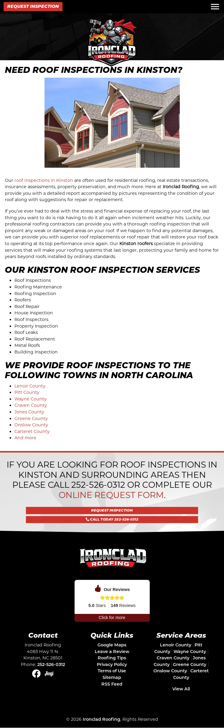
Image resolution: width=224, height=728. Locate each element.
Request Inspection (33, 6)
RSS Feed (111, 684)
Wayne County (30, 399)
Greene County (31, 418)
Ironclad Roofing (101, 719)
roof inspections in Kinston (43, 180)
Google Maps (111, 645)
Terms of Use (112, 671)
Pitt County (26, 392)
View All (181, 689)
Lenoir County (29, 386)
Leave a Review (112, 651)
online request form (111, 495)
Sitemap (112, 677)
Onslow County (31, 425)
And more (25, 437)
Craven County (30, 405)
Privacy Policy (112, 664)
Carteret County (32, 431)
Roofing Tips (112, 658)
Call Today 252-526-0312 (112, 515)
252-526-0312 (98, 485)
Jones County (29, 412)
